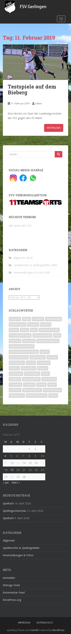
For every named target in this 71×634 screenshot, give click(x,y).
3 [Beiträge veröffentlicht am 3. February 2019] (41, 449)
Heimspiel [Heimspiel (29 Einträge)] (28, 340)
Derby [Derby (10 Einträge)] (24, 330)
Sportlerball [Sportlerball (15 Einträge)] (49, 379)
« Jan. (6, 482)
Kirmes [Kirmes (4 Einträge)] (30, 362)
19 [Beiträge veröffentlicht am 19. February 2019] (11, 470)
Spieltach (8, 503)
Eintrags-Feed (11, 585)
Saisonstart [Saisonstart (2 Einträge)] (16, 373)
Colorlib (34, 630)
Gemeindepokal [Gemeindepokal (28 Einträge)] (42, 335)
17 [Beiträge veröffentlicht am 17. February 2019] (42, 463)
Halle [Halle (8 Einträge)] (57, 335)
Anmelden (9, 578)
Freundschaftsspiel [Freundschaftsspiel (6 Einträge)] (20, 335)
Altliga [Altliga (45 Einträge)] (26, 319)
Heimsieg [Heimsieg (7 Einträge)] (15, 340)
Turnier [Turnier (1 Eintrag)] (41, 384)
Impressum (24, 622)
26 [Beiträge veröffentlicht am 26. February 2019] (11, 477)
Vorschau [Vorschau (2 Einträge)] (15, 390)
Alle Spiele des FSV (20, 225)
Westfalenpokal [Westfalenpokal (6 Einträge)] (52, 390)
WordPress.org (12, 600)
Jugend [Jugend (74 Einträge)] (44, 351)
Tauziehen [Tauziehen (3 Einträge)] (15, 384)
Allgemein (20, 258)
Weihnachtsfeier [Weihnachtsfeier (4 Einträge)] (32, 390)
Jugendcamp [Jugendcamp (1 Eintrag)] (37, 357)
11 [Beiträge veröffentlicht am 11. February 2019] (5, 463)
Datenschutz (45, 622)
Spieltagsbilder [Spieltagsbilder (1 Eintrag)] (31, 379)
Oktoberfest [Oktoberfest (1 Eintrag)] (28, 368)
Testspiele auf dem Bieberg (32, 89)
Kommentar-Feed (14, 592)
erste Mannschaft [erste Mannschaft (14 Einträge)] (49, 330)
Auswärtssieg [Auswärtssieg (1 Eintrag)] (53, 319)
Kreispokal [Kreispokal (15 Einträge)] (43, 362)
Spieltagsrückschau (14, 511)
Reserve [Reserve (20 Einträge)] (42, 368)
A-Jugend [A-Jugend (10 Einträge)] (15, 319)
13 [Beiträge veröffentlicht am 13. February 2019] (18, 463)
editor (38, 103)
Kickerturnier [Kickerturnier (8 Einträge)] (17, 362)
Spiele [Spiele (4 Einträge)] (45, 373)
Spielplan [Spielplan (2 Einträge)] (15, 379)
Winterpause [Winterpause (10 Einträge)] (17, 395)
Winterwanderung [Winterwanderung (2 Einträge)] (36, 395)
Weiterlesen (54, 127)
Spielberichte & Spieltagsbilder (32, 265)
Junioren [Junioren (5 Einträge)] (52, 357)
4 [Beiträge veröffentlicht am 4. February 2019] (5, 456)
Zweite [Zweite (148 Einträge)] (53, 395)
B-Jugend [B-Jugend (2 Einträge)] (33, 324)
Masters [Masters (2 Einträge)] (14, 368)
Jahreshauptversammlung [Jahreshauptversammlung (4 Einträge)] (23, 351)
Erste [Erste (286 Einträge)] (34, 330)
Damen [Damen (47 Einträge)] (14, 330)
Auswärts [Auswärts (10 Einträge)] (38, 319)
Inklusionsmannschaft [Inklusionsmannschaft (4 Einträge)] (21, 346)
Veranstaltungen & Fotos (29, 272)
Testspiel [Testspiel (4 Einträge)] (29, 384)
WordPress (58, 630)
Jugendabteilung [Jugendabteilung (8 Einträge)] (18, 357)
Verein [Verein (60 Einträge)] (52, 384)
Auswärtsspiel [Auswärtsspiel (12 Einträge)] (17, 324)
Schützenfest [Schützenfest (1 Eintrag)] (32, 373)
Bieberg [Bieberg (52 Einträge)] (45, 324)
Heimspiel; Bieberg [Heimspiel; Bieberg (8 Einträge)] (48, 340)
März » (16, 482)
